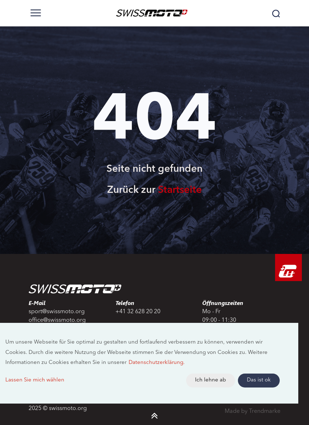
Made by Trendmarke (252, 411)
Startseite (180, 190)
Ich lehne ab (210, 380)
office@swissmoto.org (57, 320)
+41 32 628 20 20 (137, 312)
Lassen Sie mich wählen (34, 380)
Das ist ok (259, 380)
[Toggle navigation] (36, 13)
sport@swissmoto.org (57, 312)
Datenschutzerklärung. (157, 362)
